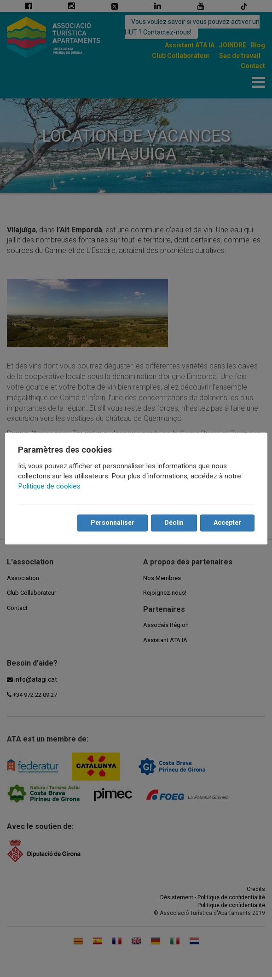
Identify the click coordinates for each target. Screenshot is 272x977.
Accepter (227, 523)
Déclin (174, 523)
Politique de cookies (49, 487)
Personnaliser (112, 523)
